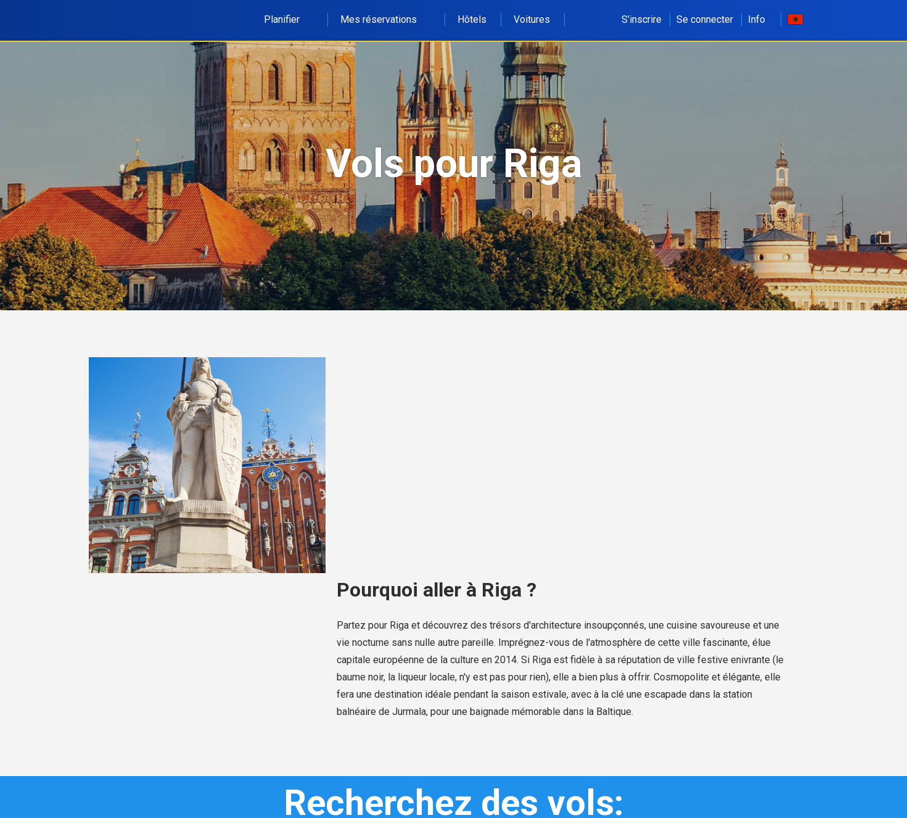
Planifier (288, 19)
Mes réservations (385, 19)
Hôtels (472, 19)
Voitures (532, 19)
